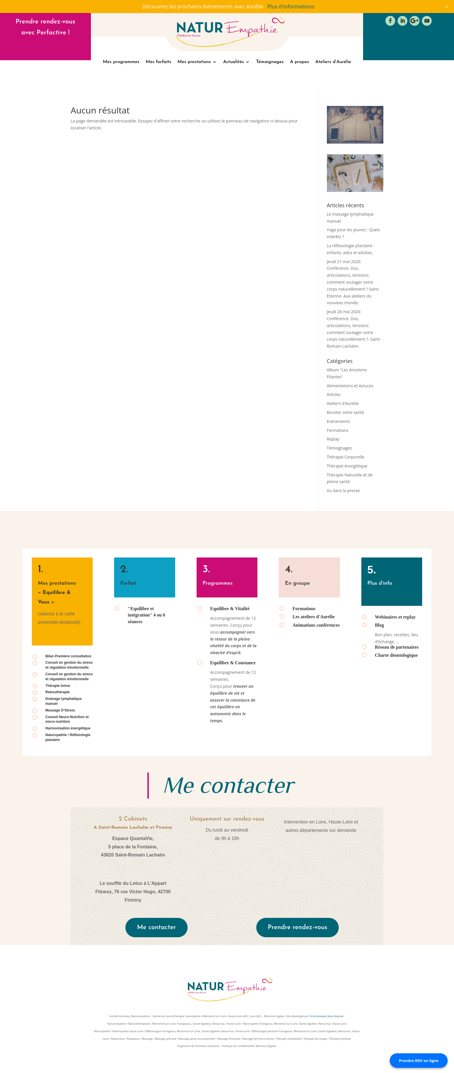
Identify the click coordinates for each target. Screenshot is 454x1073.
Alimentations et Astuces (350, 385)
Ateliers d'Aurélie (343, 403)
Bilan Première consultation (68, 656)
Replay (333, 439)
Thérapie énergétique (347, 466)
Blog (379, 625)
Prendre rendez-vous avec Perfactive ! (45, 27)
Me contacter (156, 927)
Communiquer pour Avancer (327, 1016)
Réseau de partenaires (397, 647)
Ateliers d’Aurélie (333, 62)
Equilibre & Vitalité (230, 608)
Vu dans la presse (343, 490)
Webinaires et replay (395, 617)
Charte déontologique (396, 655)
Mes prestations (194, 62)
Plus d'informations (290, 6)
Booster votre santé (345, 412)
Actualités (233, 62)
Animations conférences (316, 625)
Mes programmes (121, 62)
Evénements (338, 421)
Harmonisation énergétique (67, 728)
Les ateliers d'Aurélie (313, 616)
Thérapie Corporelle (346, 457)
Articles (334, 394)
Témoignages (269, 62)
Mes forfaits (158, 62)
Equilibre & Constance (233, 662)
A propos (299, 62)
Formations (337, 430)
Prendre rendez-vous (297, 927)
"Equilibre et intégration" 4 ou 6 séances (146, 615)
